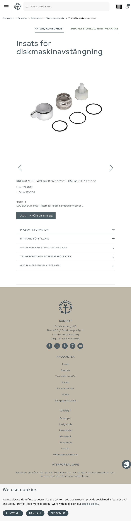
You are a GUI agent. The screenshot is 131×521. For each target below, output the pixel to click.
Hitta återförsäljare (67, 238)
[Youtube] (80, 346)
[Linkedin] (57, 346)
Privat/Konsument (49, 28)
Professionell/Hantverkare (94, 28)
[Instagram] (72, 346)
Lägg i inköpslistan (36, 216)
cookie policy (90, 503)
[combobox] (70, 6)
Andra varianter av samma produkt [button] (67, 247)
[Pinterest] (65, 346)
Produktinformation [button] (67, 229)
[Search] (27, 6)
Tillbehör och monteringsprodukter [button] (67, 256)
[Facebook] (49, 346)
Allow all (13, 513)
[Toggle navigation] (6, 6)
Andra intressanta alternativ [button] (67, 265)
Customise (58, 513)
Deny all (35, 513)
